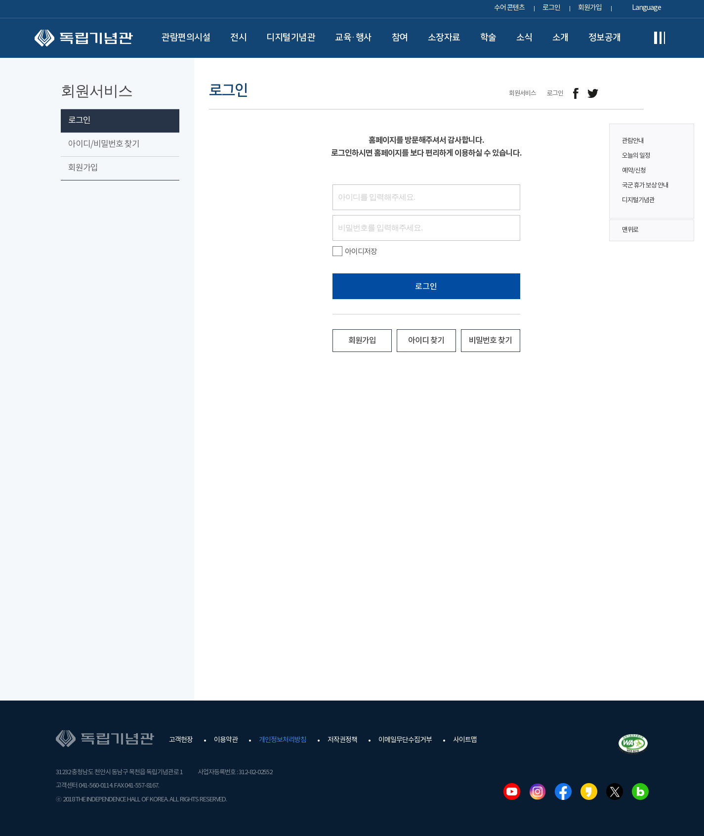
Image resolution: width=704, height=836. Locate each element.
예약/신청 (634, 171)
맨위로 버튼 (681, 230)
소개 (560, 38)
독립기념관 (84, 38)
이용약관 (226, 740)
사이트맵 (465, 740)
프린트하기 (637, 94)
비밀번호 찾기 (490, 340)
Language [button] (646, 8)
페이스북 (563, 791)
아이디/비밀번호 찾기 (103, 144)
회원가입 (590, 8)
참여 (400, 38)
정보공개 (604, 38)
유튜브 (511, 791)
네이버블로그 (640, 791)
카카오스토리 (588, 791)
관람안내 (633, 141)
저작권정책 (342, 740)
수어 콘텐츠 (509, 8)
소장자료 (444, 38)
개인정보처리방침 (282, 740)
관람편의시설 (186, 38)
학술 (488, 38)
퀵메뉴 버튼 (681, 164)
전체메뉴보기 (659, 38)
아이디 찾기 (426, 340)
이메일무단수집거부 (405, 740)
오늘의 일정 (636, 156)
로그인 (551, 8)
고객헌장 (181, 740)
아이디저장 (354, 251)
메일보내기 (615, 94)
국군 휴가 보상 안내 (645, 185)
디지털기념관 (290, 38)
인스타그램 (537, 791)
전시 (238, 38)
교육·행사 (353, 38)
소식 (524, 38)
